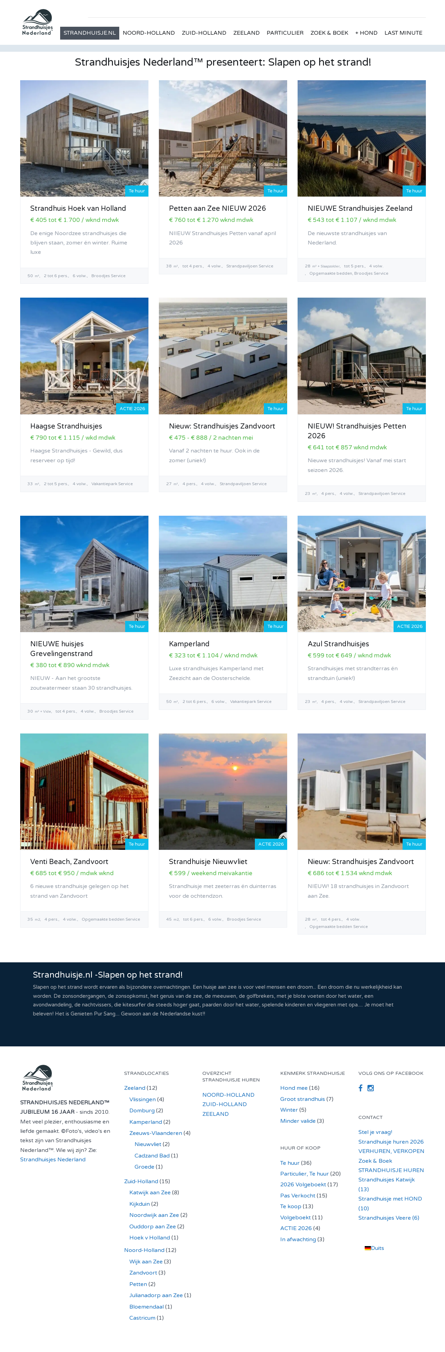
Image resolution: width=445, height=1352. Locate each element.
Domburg (142, 1110)
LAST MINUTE (403, 33)
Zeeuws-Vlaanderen (155, 1133)
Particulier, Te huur (304, 1173)
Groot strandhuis (302, 1099)
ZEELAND (246, 33)
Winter (289, 1109)
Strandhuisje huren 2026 (391, 1141)
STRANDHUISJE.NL (90, 33)
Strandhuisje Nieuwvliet (208, 862)
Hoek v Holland (149, 1237)
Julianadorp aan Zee (156, 1295)
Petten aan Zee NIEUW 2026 (217, 209)
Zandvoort (143, 1272)
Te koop (290, 1206)
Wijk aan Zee (146, 1261)
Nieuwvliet (148, 1144)
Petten (138, 1284)
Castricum (142, 1317)
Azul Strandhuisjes (338, 644)
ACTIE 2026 (296, 1228)
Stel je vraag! (375, 1132)
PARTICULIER (285, 33)
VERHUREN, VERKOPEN (391, 1151)
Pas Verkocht (297, 1195)
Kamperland (189, 644)
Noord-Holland (144, 1250)
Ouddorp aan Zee (152, 1226)
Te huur (290, 1163)
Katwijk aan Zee (150, 1192)
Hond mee (294, 1088)
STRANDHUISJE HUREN (391, 1170)
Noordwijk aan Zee (154, 1215)
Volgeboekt (295, 1217)
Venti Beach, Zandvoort (69, 862)
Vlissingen (142, 1099)
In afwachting (298, 1239)
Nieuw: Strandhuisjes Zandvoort (222, 426)
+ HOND (366, 33)
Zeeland (134, 1088)
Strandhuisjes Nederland (53, 1159)
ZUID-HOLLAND (204, 33)
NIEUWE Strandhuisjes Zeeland (360, 209)
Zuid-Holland (141, 1181)
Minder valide (298, 1121)
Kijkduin (139, 1204)
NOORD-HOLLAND (149, 33)
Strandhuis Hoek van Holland (78, 209)
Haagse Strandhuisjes (66, 426)
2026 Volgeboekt (303, 1184)
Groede (144, 1166)
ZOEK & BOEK (329, 33)
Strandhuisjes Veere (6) (388, 1217)
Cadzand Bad (152, 1155)
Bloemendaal (146, 1306)
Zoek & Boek (375, 1161)
